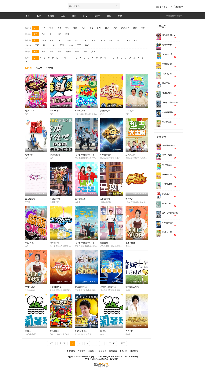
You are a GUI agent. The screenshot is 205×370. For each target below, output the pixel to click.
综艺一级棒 (55, 110)
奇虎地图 (123, 351)
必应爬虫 (102, 351)
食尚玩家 (129, 199)
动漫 (74, 16)
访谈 (59, 28)
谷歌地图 (92, 351)
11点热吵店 (55, 199)
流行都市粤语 (81, 287)
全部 (35, 28)
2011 (54, 45)
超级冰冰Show (31, 110)
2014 (28, 45)
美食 (91, 28)
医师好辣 (104, 243)
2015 (136, 40)
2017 (119, 40)
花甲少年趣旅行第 (170, 102)
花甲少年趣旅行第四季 (84, 155)
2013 (37, 45)
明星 (109, 16)
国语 (43, 51)
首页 (28, 16)
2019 (102, 40)
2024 (60, 40)
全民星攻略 (105, 199)
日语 (85, 51)
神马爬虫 (134, 351)
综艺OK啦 (29, 243)
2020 (94, 40)
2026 (44, 40)
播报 (67, 28)
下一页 (112, 343)
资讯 (85, 16)
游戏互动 (125, 28)
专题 (120, 16)
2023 (69, 40)
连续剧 (51, 16)
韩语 (77, 51)
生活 (115, 28)
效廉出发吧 (55, 155)
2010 (62, 45)
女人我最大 (30, 199)
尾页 (123, 343)
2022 (77, 40)
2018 (111, 40)
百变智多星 (130, 110)
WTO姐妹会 (80, 110)
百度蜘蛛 (81, 351)
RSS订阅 (71, 351)
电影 (39, 16)
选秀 (43, 28)
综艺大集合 (55, 331)
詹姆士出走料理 (132, 287)
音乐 (83, 28)
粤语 (59, 51)
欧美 (67, 34)
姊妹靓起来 (105, 110)
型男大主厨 (130, 155)
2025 (52, 40)
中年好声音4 (105, 155)
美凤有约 (129, 331)
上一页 (62, 343)
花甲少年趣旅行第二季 (84, 243)
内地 (43, 34)
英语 (51, 51)
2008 (79, 45)
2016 (128, 40)
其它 (93, 51)
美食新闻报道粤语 (108, 287)
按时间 (28, 68)
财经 (135, 28)
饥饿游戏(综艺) (81, 331)
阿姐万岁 (29, 155)
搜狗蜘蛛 (113, 351)
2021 (85, 40)
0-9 (27, 61)
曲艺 (107, 28)
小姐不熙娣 (130, 243)
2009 (70, 45)
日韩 (59, 34)
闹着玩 (28, 331)
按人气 (39, 68)
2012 (45, 45)
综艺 (63, 16)
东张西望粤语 (56, 287)
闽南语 (68, 51)
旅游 (75, 28)
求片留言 (161, 7)
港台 (51, 34)
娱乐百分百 (55, 243)
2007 (87, 45)
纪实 (99, 28)
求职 (143, 28)
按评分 (49, 68)
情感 (51, 28)
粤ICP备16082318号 (129, 356)
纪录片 (97, 16)
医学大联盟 (80, 199)
